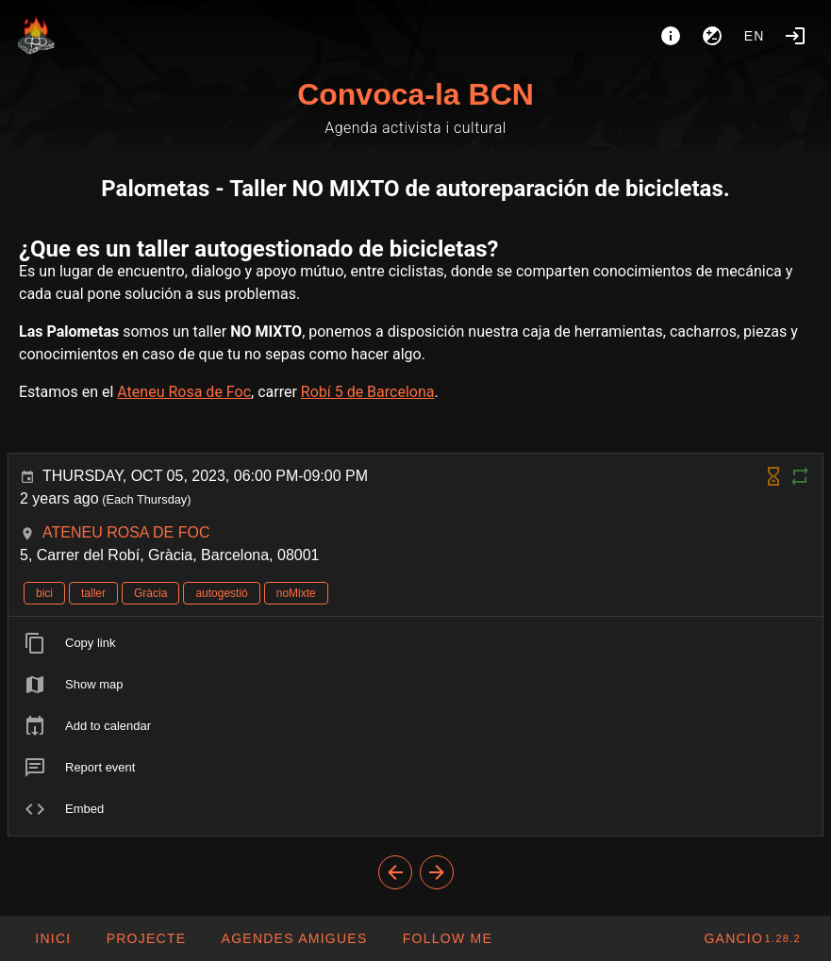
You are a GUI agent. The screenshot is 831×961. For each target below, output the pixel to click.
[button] (293, 938)
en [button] (754, 35)
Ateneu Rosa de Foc (184, 392)
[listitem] (415, 643)
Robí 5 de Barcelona (368, 392)
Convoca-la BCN (415, 94)
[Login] (795, 36)
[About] (670, 36)
